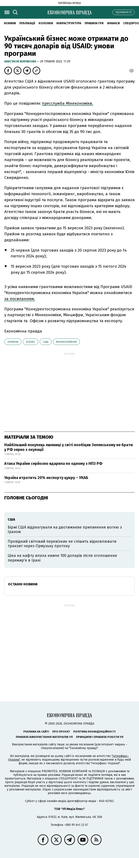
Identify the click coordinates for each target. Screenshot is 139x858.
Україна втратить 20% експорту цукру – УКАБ (46, 477)
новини (10, 23)
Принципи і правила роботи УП (99, 737)
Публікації (27, 23)
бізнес (30, 341)
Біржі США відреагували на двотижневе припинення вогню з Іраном (65, 529)
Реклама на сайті (36, 731)
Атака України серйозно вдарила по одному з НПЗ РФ (53, 463)
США (45, 341)
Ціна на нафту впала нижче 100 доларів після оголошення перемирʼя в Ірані (62, 558)
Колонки (46, 23)
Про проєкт (61, 731)
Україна (12, 341)
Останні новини (22, 584)
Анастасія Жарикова (20, 61)
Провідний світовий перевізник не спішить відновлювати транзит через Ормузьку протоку (62, 543)
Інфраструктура (68, 23)
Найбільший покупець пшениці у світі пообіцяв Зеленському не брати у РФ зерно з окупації (68, 447)
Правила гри (94, 23)
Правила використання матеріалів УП (44, 737)
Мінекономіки (66, 341)
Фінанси (113, 23)
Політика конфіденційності (94, 731)
